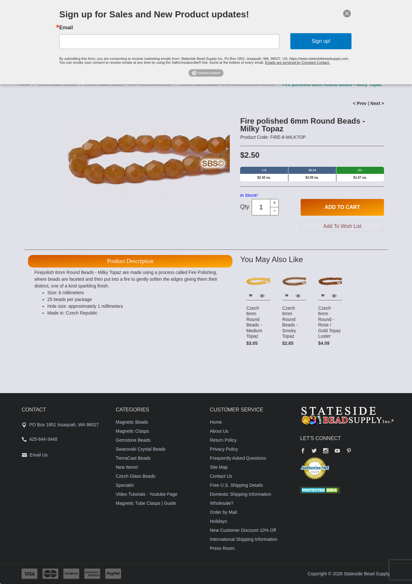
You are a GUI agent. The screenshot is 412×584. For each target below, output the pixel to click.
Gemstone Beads (133, 440)
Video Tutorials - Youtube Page (147, 494)
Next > (377, 103)
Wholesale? (221, 503)
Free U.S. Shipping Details (236, 485)
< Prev (359, 103)
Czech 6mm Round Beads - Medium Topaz (254, 322)
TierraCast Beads (133, 458)
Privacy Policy (224, 449)
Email (67, 27)
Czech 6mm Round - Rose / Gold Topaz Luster (329, 322)
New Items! (127, 467)
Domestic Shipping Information (240, 494)
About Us (219, 431)
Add (342, 207)
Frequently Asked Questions (238, 458)
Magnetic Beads (132, 422)
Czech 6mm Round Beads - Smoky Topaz (290, 322)
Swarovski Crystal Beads (141, 449)
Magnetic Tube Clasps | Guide (146, 503)
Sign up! (320, 41)
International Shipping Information (243, 539)
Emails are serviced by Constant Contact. (297, 62)
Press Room (222, 548)
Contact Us (221, 476)
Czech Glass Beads (135, 476)
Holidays (218, 521)
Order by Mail (223, 512)
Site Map (219, 467)
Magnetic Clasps (132, 431)
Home (216, 422)
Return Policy (223, 440)
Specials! (125, 485)
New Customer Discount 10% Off (243, 530)
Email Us (39, 454)
